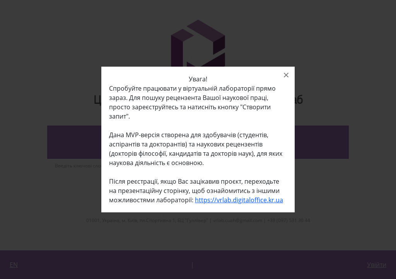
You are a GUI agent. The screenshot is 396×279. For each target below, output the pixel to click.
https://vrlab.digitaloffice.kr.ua (239, 200)
